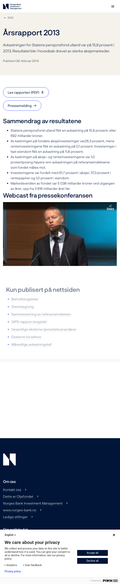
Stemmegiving (22, 306)
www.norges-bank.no (19, 510)
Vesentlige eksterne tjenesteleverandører (43, 329)
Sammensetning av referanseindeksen (41, 314)
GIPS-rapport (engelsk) (29, 322)
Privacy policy (13, 571)
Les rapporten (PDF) (23, 92)
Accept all (92, 552)
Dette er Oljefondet (18, 496)
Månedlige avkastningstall (31, 344)
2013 (10, 17)
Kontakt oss (12, 489)
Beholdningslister (24, 299)
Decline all (92, 560)
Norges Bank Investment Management (33, 503)
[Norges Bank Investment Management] (12, 7)
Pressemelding (20, 106)
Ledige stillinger (15, 517)
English (10, 534)
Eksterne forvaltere (26, 337)
